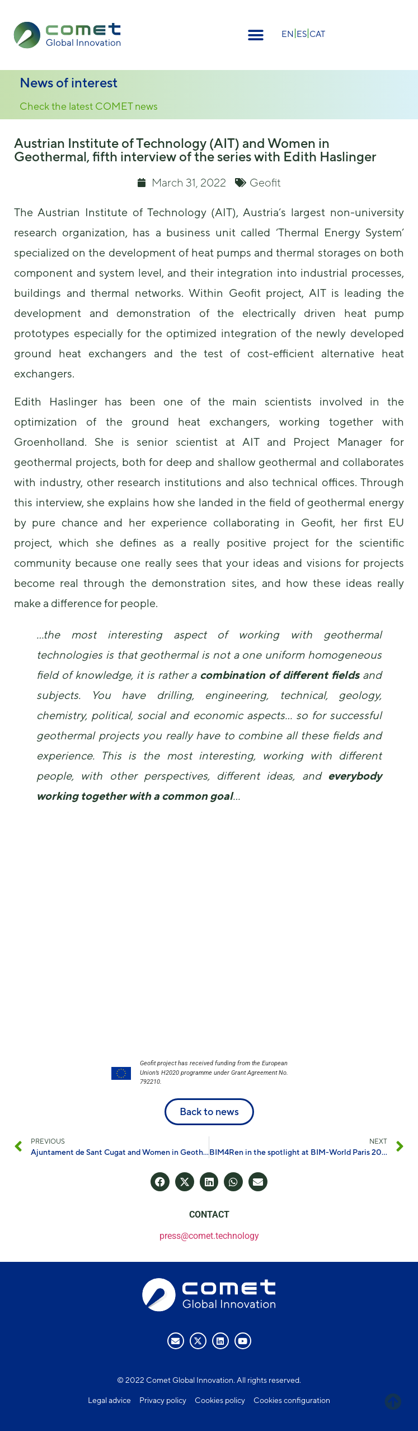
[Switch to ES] (302, 33)
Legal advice (109, 1400)
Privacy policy (162, 1400)
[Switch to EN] (287, 33)
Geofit (265, 182)
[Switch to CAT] (317, 33)
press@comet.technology (209, 1235)
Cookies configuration (291, 1400)
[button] (256, 35)
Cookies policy (220, 1400)
